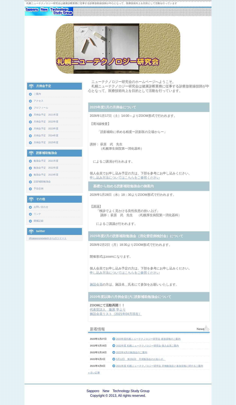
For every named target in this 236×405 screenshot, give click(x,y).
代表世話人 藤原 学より (108, 309)
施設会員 (96, 284)
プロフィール (41, 107)
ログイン (199, 393)
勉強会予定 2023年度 (46, 174)
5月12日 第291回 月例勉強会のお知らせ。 (140, 359)
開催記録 (40, 220)
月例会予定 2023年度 (46, 128)
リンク (37, 213)
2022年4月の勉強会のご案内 (131, 352)
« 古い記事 (94, 372)
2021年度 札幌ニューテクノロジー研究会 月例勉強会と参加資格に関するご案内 (159, 365)
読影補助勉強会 (42, 181)
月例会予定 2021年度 (46, 114)
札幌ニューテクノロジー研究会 (48, 13)
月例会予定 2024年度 (46, 135)
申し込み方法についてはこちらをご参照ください (125, 177)
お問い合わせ (41, 207)
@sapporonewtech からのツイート (48, 238)
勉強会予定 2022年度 (46, 167)
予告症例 (38, 188)
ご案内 (37, 93)
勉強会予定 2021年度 (46, 160)
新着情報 (97, 329)
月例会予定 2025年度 (46, 142)
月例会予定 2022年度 (46, 121)
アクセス (38, 100)
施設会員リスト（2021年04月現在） (116, 314)
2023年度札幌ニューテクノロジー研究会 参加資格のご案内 (148, 339)
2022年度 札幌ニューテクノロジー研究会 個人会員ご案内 (147, 345)
